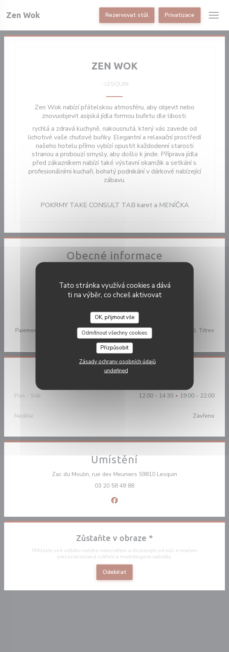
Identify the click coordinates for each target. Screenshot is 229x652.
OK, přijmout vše (114, 317)
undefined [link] (116, 370)
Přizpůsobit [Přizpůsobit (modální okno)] (114, 347)
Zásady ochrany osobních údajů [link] (117, 361)
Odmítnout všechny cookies (114, 332)
